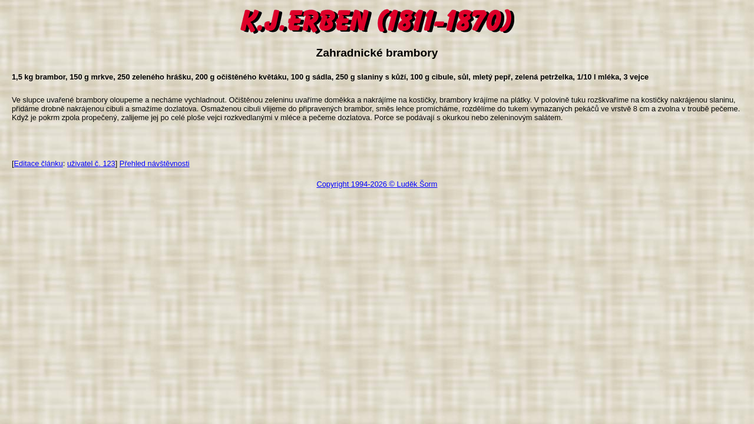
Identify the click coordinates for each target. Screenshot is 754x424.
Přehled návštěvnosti (155, 163)
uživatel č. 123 (91, 163)
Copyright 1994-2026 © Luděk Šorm (376, 184)
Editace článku (38, 163)
